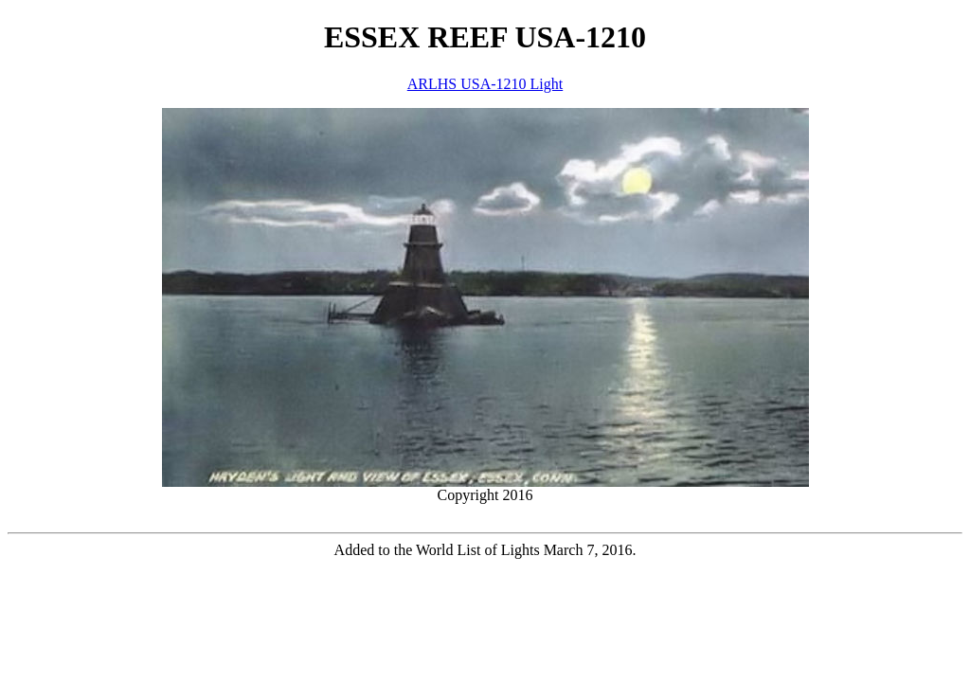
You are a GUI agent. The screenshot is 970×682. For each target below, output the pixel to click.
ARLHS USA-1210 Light (485, 84)
